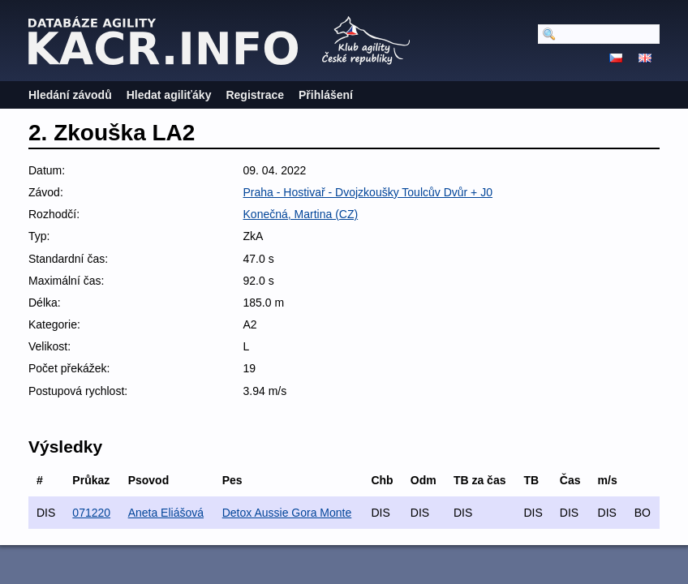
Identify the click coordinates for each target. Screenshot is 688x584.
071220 (91, 512)
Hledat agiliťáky (169, 94)
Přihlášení (326, 94)
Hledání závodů (70, 94)
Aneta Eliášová (166, 512)
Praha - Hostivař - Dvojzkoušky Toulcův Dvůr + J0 (367, 192)
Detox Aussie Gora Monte (287, 512)
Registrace (255, 94)
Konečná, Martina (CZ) (301, 214)
